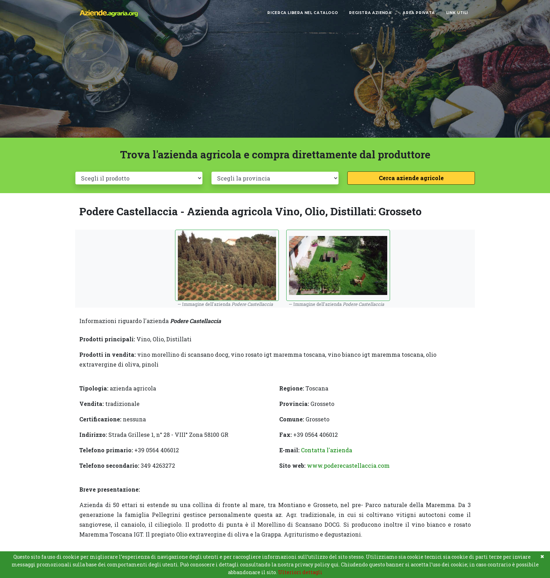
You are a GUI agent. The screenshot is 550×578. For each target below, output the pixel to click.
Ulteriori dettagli (300, 572)
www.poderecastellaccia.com (348, 465)
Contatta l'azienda (326, 450)
